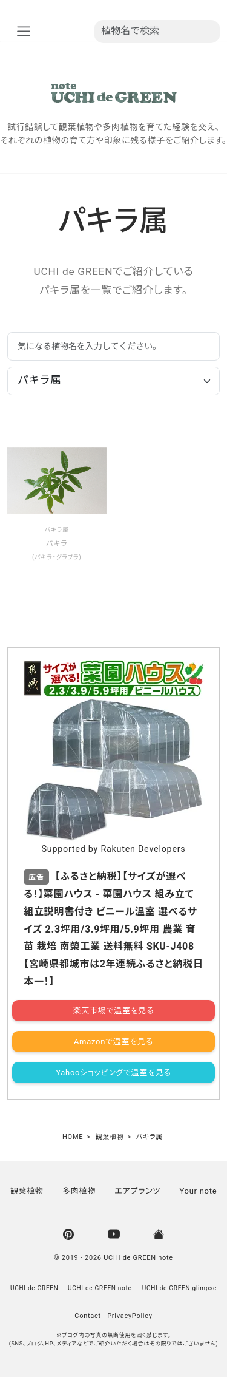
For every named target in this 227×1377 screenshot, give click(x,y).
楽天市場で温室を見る (113, 1010)
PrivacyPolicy (130, 1316)
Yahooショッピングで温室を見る (113, 1072)
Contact (87, 1316)
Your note (198, 1191)
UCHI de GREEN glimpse (179, 1288)
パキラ (54, 530)
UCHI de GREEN (34, 1288)
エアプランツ (137, 1191)
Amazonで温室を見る (113, 1041)
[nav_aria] (23, 31)
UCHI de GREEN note (100, 1288)
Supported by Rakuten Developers (113, 849)
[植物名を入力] (157, 31)
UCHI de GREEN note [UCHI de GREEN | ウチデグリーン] (138, 1258)
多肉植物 (79, 1191)
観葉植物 (27, 1191)
